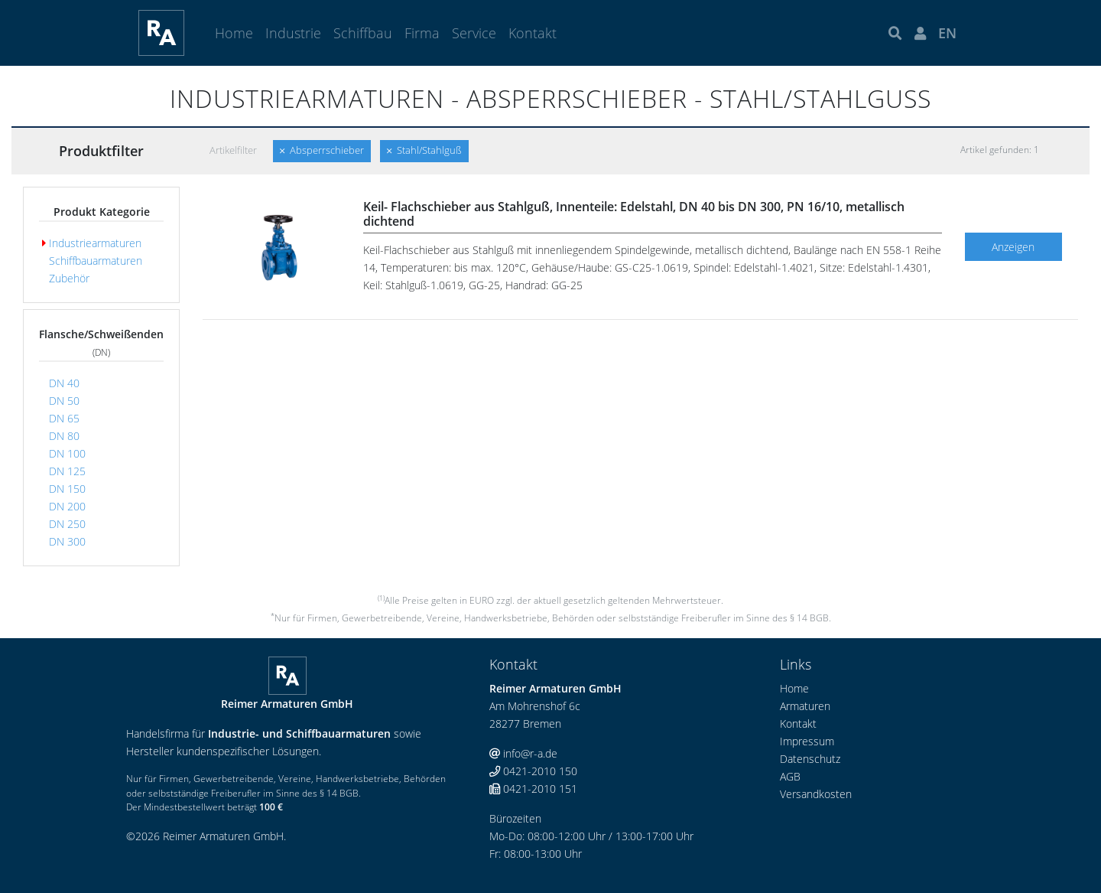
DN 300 (64, 541)
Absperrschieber (322, 150)
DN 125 (64, 471)
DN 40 (61, 383)
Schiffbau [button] (362, 33)
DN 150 (64, 488)
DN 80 (61, 436)
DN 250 (64, 524)
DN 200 (64, 506)
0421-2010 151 (533, 788)
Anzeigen (1013, 247)
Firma (422, 33)
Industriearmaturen (91, 243)
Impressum (807, 741)
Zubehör (65, 278)
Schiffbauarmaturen (92, 260)
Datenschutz (810, 758)
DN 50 (61, 400)
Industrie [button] (293, 33)
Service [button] (474, 33)
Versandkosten (816, 794)
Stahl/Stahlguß (424, 150)
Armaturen (805, 706)
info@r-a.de (523, 753)
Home (234, 33)
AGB (790, 776)
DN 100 (64, 453)
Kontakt (532, 33)
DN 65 (61, 418)
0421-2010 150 (533, 771)
